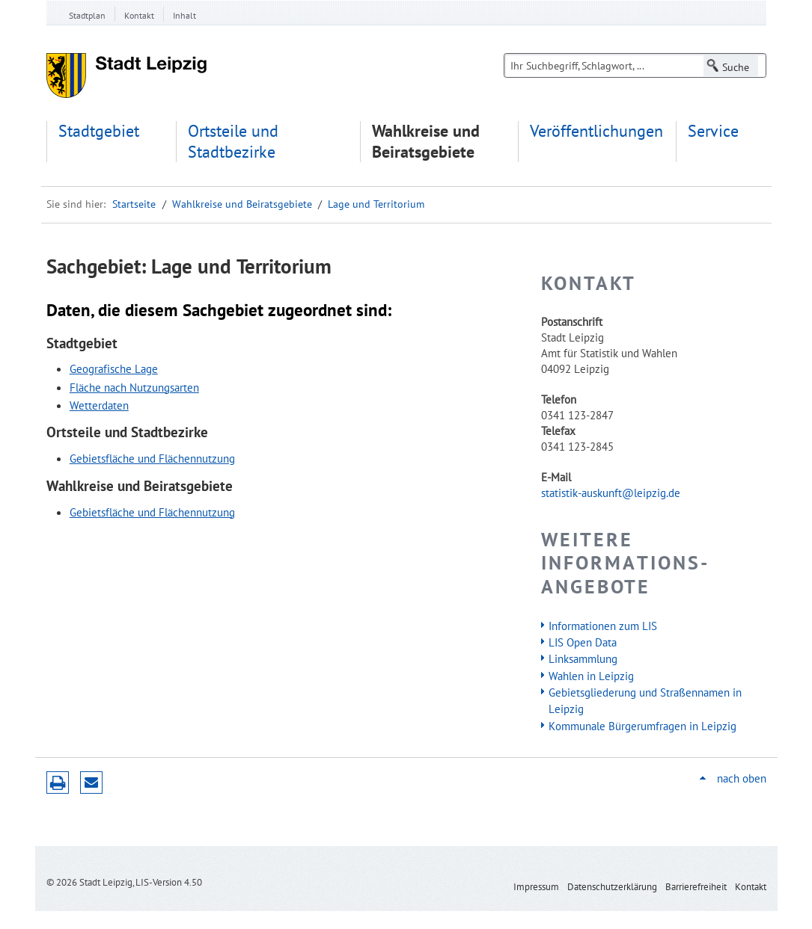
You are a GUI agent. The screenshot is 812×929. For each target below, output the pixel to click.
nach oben (741, 778)
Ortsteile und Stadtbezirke (233, 141)
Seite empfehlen (91, 782)
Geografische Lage (114, 368)
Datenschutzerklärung (612, 886)
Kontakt (139, 15)
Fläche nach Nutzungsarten (134, 387)
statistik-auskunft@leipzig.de (610, 492)
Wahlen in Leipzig (591, 675)
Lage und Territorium (376, 204)
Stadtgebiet (98, 131)
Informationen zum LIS (603, 625)
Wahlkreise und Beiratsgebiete (426, 141)
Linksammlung (583, 658)
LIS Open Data (583, 642)
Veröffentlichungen (596, 131)
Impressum (536, 886)
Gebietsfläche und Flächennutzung (152, 458)
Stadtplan (87, 15)
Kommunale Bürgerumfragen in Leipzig (642, 725)
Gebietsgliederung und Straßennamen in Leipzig (645, 700)
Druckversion (57, 782)
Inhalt (184, 15)
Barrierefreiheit (696, 886)
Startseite (134, 204)
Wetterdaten (99, 405)
